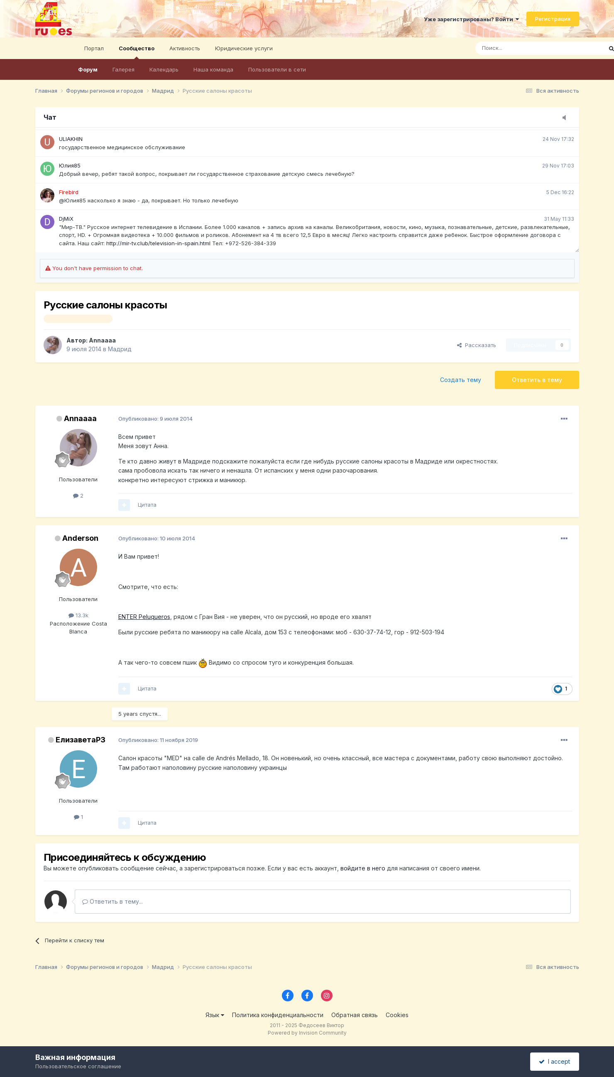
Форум (88, 69)
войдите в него (362, 868)
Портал (94, 48)
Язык (214, 1014)
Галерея (124, 69)
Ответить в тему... (112, 901)
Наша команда (213, 69)
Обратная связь (354, 1014)
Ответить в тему (537, 379)
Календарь (164, 69)
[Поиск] (516, 48)
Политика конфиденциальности (277, 1014)
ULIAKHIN (71, 139)
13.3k (78, 615)
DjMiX (66, 218)
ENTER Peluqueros (144, 616)
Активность (184, 48)
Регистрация (552, 18)
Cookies (397, 1014)
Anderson (80, 538)
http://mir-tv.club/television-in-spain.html (158, 243)
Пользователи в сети (277, 69)
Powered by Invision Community (307, 1033)
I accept (554, 1061)
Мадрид (120, 348)
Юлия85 (70, 165)
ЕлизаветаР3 (80, 739)
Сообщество (136, 52)
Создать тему (460, 379)
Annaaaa (102, 340)
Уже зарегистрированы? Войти (471, 19)
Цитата (147, 504)
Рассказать (476, 345)
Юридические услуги (244, 48)
